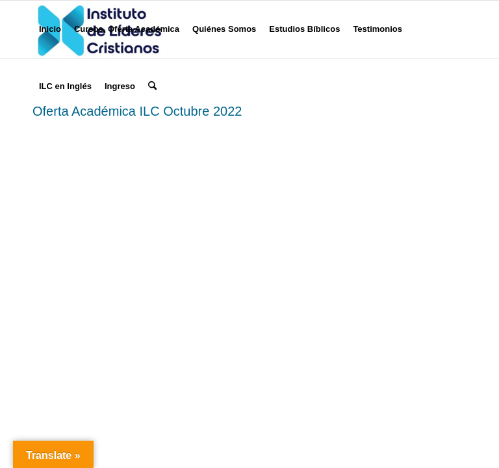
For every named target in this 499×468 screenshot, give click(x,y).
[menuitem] (50, 29)
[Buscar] (152, 86)
